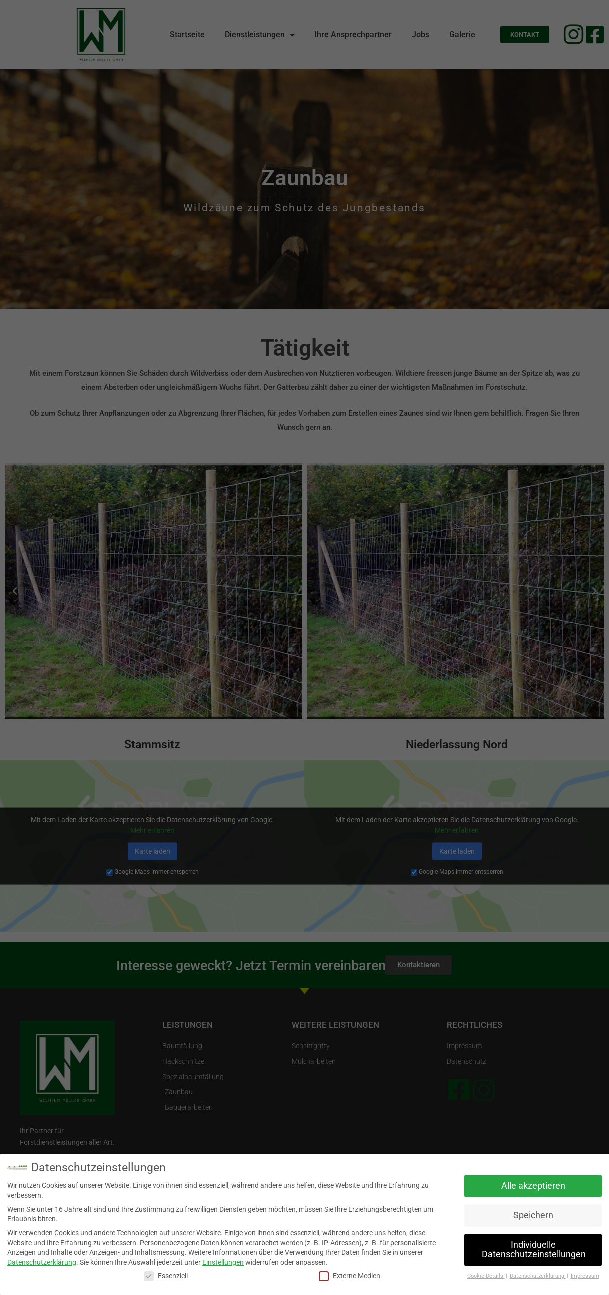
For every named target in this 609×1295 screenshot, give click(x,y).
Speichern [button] (533, 1215)
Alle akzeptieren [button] (533, 1186)
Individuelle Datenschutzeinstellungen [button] (534, 1250)
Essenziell (166, 1276)
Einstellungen (223, 1262)
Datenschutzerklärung (41, 1262)
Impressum (585, 1276)
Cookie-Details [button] (486, 1276)
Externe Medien (349, 1276)
